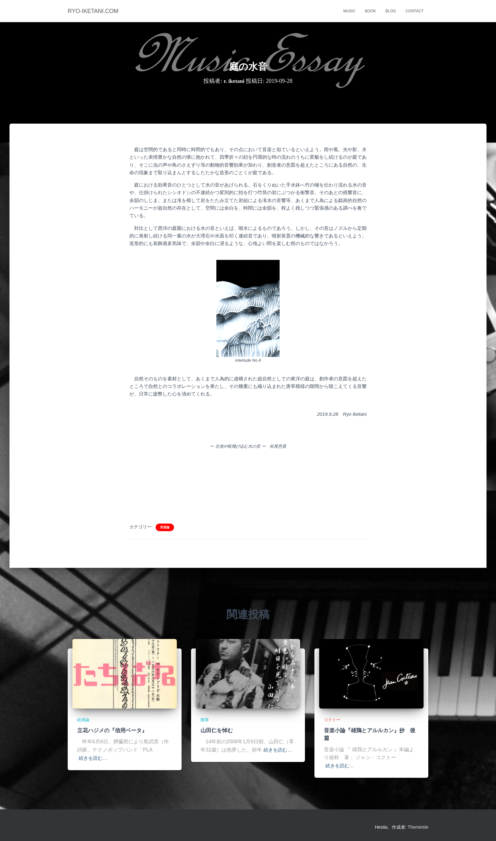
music (349, 11)
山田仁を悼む (217, 730)
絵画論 (83, 720)
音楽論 (165, 527)
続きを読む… (94, 758)
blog (391, 11)
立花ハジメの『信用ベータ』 (112, 730)
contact (415, 11)
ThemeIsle (418, 826)
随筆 (205, 720)
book (370, 11)
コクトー (333, 720)
